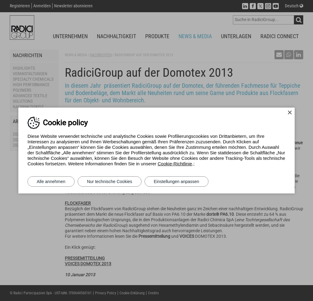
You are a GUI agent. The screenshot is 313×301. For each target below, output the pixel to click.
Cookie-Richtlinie (175, 163)
